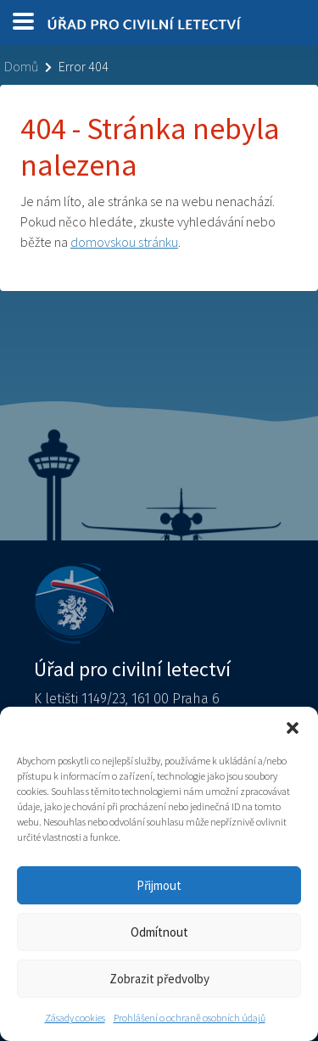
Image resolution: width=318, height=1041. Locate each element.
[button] (292, 727)
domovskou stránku (124, 241)
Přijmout (159, 885)
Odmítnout (159, 932)
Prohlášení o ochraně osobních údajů (189, 1017)
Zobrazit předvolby (159, 979)
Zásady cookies (75, 1017)
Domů (21, 66)
